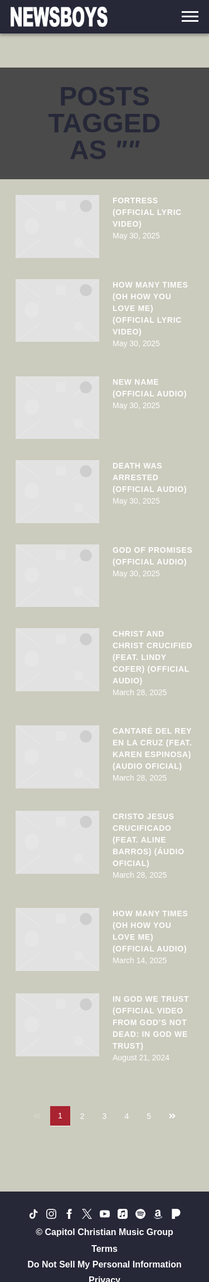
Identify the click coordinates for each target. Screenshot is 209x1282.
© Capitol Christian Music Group (104, 1232)
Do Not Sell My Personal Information (104, 1264)
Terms (104, 1249)
